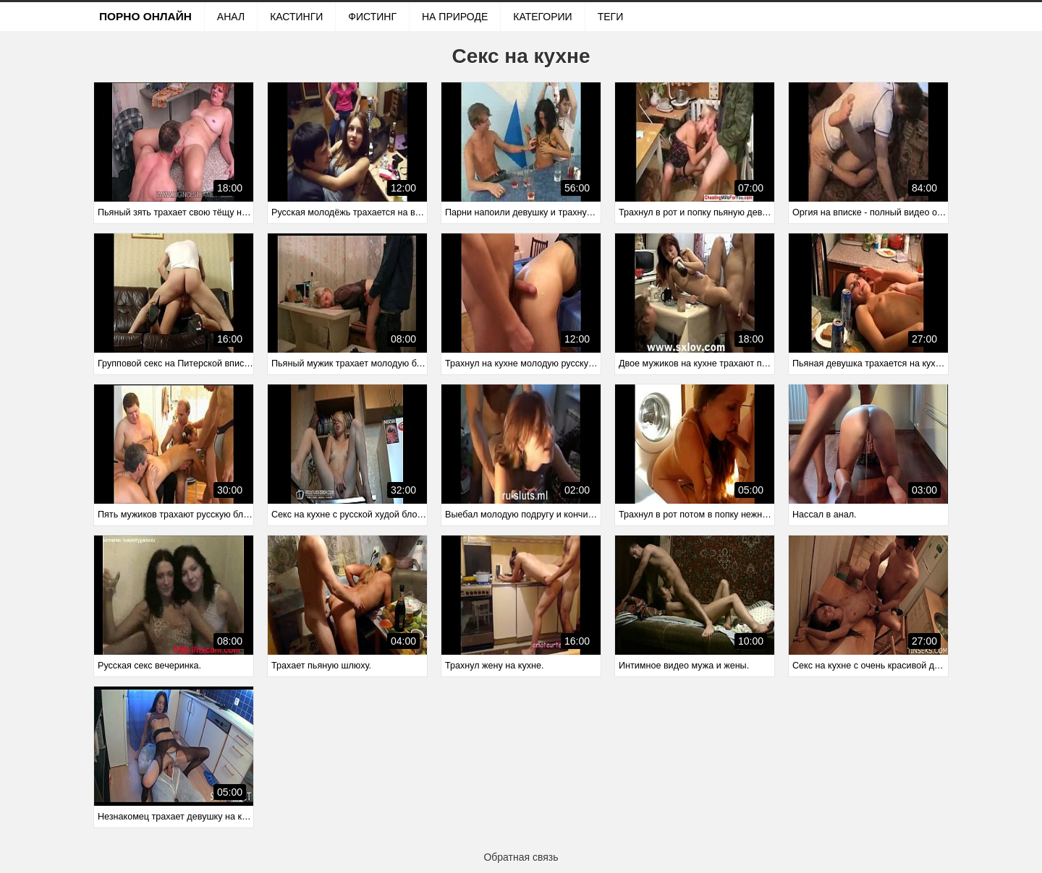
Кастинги (296, 16)
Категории (542, 16)
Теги (611, 16)
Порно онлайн (145, 16)
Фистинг (372, 16)
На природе (455, 16)
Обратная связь (520, 857)
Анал (231, 16)
